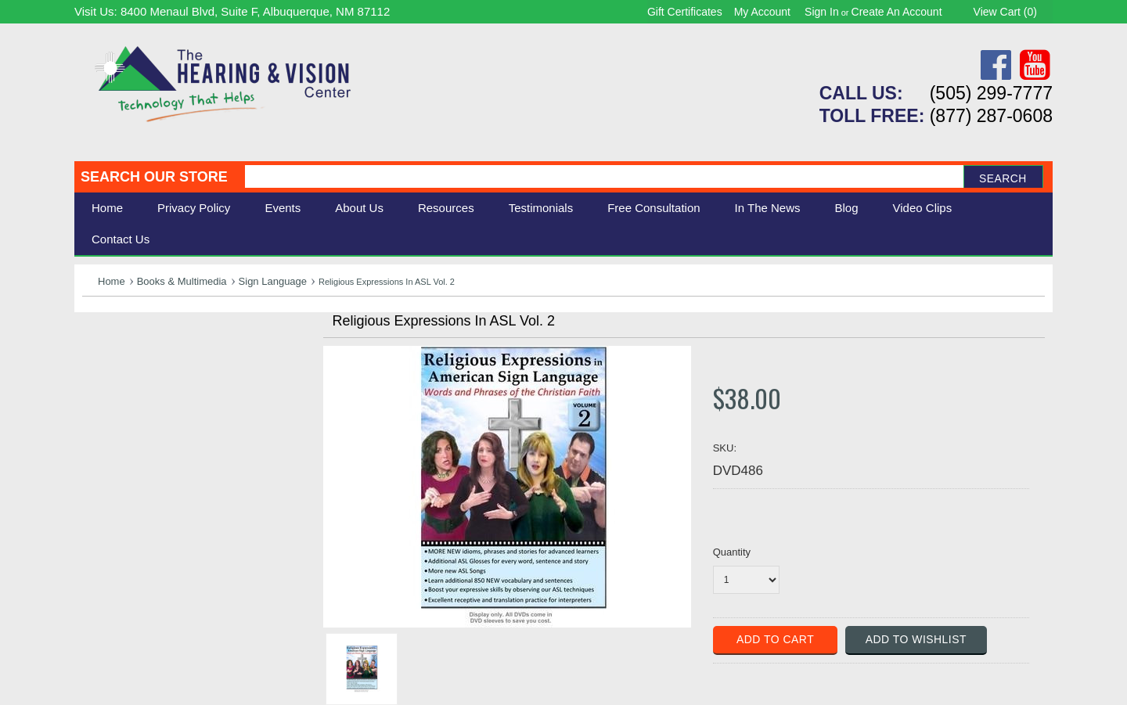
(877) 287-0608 (991, 116)
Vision (100, 362)
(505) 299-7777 (991, 93)
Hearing (105, 345)
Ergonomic (114, 414)
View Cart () (1005, 11)
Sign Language (273, 281)
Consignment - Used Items (160, 449)
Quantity (732, 552)
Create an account (897, 11)
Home (107, 207)
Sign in (822, 11)
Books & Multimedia (182, 281)
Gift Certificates (684, 11)
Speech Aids (119, 397)
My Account (762, 11)
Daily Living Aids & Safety (157, 379)
